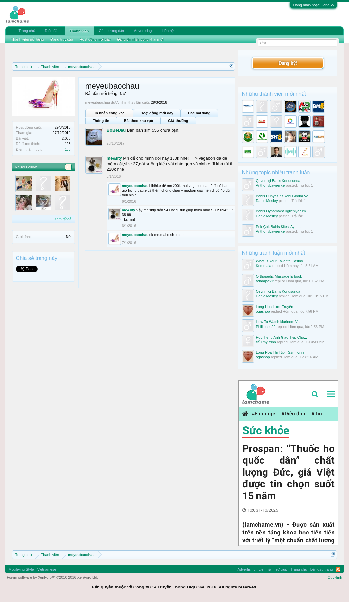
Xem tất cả (62, 219)
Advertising (143, 31)
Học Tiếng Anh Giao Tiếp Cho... (281, 337)
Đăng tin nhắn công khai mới (140, 39)
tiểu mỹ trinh (266, 342)
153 (67, 149)
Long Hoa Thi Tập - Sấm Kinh (280, 352)
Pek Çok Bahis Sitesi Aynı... (278, 227)
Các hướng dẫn (111, 31)
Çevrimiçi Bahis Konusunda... (279, 181)
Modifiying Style (21, 569)
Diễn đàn (52, 31)
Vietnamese (46, 569)
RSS (338, 569)
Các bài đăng (199, 113)
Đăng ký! (287, 63)
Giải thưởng (178, 121)
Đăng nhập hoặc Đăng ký (313, 5)
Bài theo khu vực (138, 121)
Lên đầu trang (321, 569)
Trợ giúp (280, 569)
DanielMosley (267, 201)
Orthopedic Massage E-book (279, 276)
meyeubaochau (135, 186)
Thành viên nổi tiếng (27, 39)
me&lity (114, 158)
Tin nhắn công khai (109, 113)
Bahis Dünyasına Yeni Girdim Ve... (283, 196)
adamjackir (264, 281)
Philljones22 (265, 327)
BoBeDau (116, 130)
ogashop (263, 311)
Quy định (335, 577)
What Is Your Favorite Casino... (281, 261)
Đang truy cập (61, 39)
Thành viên (79, 31)
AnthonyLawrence (270, 185)
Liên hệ (168, 31)
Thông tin (101, 121)
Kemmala (263, 266)
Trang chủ (27, 31)
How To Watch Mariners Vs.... (279, 322)
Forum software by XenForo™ (52, 577)
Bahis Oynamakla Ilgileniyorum (281, 211)
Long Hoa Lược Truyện (274, 307)
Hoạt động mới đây (157, 113)
